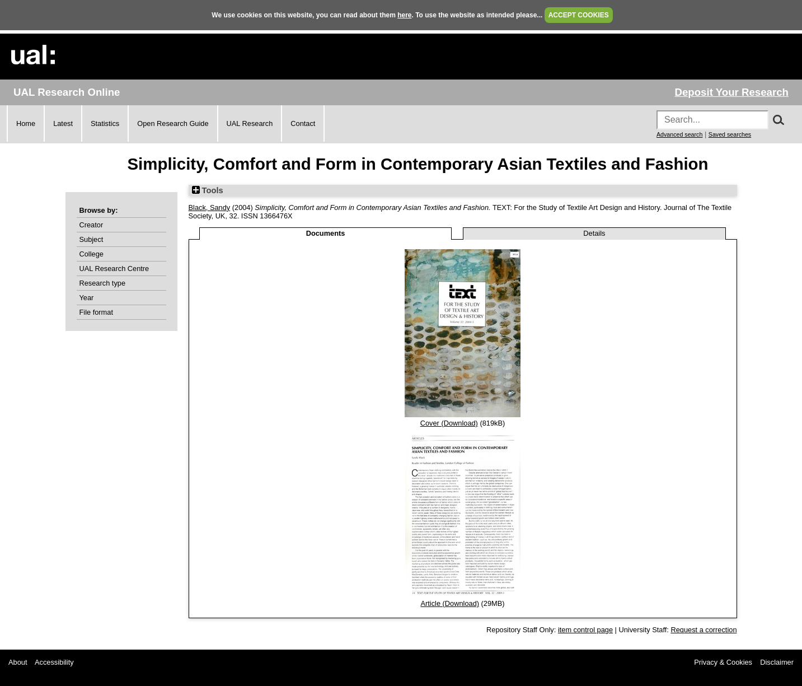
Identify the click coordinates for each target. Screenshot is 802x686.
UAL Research (250, 123)
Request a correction (703, 630)
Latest (63, 123)
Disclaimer (777, 662)
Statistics (105, 123)
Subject (91, 239)
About (17, 662)
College (91, 254)
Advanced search (679, 134)
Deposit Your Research (731, 92)
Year (86, 297)
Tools (207, 190)
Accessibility (54, 662)
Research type (102, 283)
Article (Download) (449, 603)
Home (25, 123)
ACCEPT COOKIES (578, 15)
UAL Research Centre (114, 268)
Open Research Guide (172, 123)
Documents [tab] (325, 233)
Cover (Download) (449, 423)
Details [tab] (594, 233)
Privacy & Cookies (723, 662)
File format (96, 312)
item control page (585, 630)
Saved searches (730, 134)
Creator (91, 225)
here (404, 15)
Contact (302, 123)
